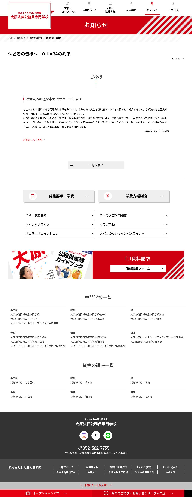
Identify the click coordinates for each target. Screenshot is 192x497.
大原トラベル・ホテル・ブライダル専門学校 (34, 323)
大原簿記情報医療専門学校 (24, 314)
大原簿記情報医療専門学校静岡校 (88, 337)
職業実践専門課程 (118, 472)
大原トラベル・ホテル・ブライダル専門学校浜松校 (38, 346)
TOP (10, 38)
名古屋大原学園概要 (113, 215)
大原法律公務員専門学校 (23, 318)
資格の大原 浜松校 (21, 396)
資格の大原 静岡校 (81, 396)
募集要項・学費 (51, 196)
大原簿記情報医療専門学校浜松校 (28, 337)
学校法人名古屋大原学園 (30, 15)
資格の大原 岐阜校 (81, 382)
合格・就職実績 (110, 7)
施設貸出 (92, 472)
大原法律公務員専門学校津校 (146, 318)
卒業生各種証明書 (66, 472)
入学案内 (131, 7)
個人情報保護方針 (144, 472)
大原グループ (66, 467)
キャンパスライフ (38, 224)
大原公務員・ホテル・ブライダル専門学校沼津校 (156, 337)
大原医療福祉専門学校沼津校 (146, 341)
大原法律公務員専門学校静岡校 (87, 341)
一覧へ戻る (96, 165)
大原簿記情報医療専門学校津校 (147, 314)
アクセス (173, 7)
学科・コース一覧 (68, 7)
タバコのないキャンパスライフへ (122, 233)
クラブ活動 (107, 224)
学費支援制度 (125, 196)
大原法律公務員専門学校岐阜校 (87, 318)
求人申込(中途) (170, 467)
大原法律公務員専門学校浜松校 (27, 341)
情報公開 (170, 472)
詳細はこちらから (32, 139)
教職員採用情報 (118, 467)
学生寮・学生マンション (42, 233)
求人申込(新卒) (144, 467)
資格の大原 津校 (140, 382)
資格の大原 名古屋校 (22, 382)
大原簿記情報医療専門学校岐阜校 (88, 314)
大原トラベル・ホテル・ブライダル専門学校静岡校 (98, 346)
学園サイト (92, 467)
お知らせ (152, 7)
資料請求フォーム (138, 268)
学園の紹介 (89, 7)
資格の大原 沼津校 (141, 396)
